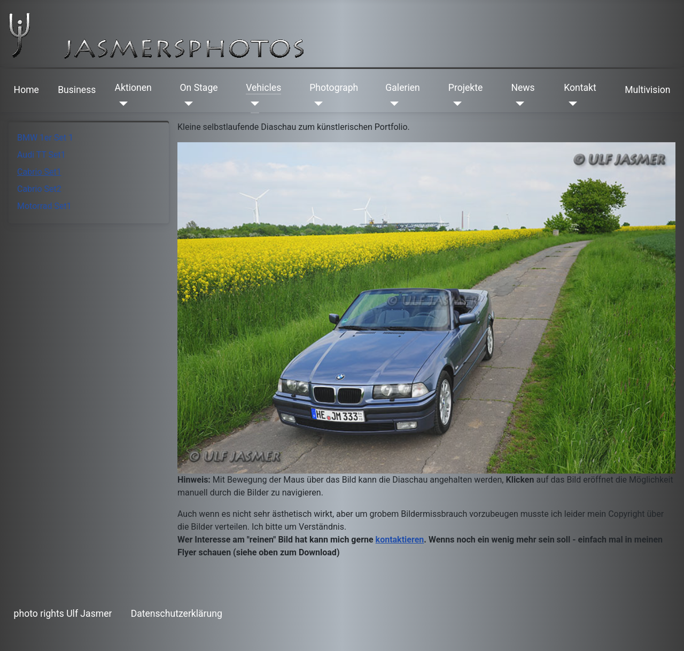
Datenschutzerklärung (176, 613)
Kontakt (580, 87)
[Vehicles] (252, 104)
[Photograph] (316, 104)
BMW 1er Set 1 (45, 138)
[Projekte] (455, 104)
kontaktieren (400, 539)
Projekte (465, 87)
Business (77, 89)
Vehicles (263, 87)
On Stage (198, 87)
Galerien (402, 87)
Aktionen (133, 87)
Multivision (647, 89)
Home (26, 89)
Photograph (333, 87)
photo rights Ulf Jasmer (63, 613)
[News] (517, 104)
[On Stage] (186, 104)
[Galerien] (392, 104)
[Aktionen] (121, 104)
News (522, 87)
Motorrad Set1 (44, 206)
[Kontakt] (570, 104)
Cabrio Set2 (39, 189)
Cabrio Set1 (39, 172)
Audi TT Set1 (41, 155)
